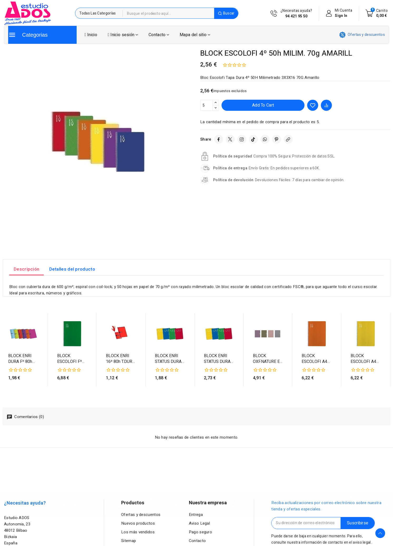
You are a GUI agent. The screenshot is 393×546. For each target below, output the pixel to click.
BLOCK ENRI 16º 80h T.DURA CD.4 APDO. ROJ (120, 359)
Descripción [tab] (26, 269)
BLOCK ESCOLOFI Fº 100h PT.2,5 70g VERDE (72, 359)
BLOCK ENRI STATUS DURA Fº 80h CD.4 (217, 359)
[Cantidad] (206, 105)
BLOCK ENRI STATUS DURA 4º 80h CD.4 (168, 359)
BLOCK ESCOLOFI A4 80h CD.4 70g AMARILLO (363, 359)
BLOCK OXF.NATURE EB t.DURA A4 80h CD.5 (267, 359)
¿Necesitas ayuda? (296, 13)
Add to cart (263, 105)
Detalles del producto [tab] (72, 269)
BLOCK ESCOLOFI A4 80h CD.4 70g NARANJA (314, 359)
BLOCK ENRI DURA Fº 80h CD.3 (20, 359)
